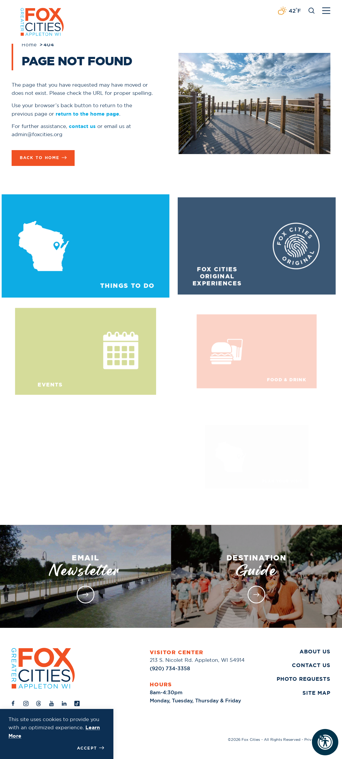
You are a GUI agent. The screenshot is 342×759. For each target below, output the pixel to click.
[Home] (43, 668)
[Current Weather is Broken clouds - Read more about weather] (289, 11)
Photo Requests (303, 678)
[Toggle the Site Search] (312, 10)
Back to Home (43, 158)
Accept (90, 748)
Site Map (316, 692)
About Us (315, 651)
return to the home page (87, 114)
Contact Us (311, 665)
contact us (82, 126)
